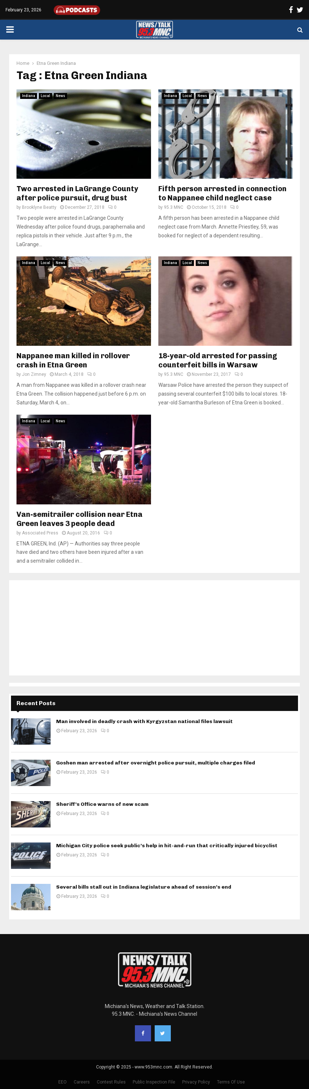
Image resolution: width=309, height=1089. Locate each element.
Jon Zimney (34, 374)
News (60, 96)
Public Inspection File (154, 1082)
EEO (62, 1082)
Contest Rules (111, 1082)
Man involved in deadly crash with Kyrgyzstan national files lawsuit (144, 721)
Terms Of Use (231, 1082)
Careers (82, 1082)
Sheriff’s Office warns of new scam (102, 804)
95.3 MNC (173, 207)
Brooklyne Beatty (39, 207)
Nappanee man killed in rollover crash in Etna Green (73, 360)
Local (45, 96)
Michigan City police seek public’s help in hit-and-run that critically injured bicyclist (166, 845)
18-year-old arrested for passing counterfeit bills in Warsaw (217, 360)
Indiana (28, 96)
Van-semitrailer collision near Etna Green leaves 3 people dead (79, 519)
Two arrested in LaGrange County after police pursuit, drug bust (77, 193)
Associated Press (40, 533)
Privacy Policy (196, 1082)
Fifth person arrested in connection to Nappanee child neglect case (222, 193)
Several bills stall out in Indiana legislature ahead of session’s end (143, 887)
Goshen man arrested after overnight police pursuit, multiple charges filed (155, 763)
